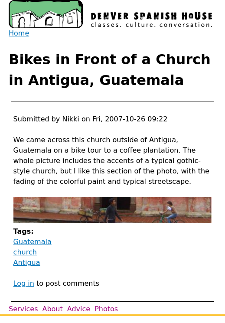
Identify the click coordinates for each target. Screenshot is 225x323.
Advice (78, 309)
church (25, 252)
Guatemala (32, 242)
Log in (23, 283)
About (52, 309)
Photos (106, 309)
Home (19, 33)
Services (23, 309)
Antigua (26, 262)
